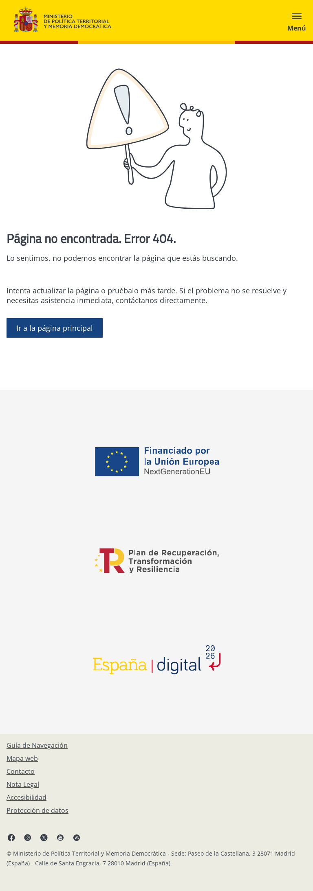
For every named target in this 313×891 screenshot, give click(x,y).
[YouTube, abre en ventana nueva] (60, 837)
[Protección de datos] (37, 810)
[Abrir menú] (297, 20)
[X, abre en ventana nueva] (44, 837)
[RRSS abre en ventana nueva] (77, 837)
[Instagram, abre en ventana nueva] (28, 837)
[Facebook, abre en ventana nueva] (11, 837)
